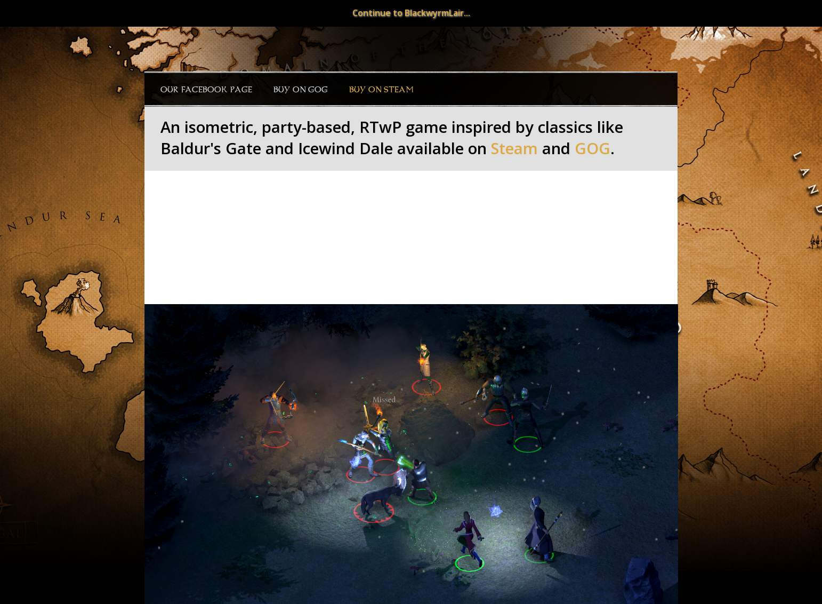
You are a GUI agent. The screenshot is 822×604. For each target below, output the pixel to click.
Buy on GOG (300, 89)
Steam (514, 148)
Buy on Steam (381, 89)
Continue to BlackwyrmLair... (411, 13)
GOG (592, 148)
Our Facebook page (206, 89)
